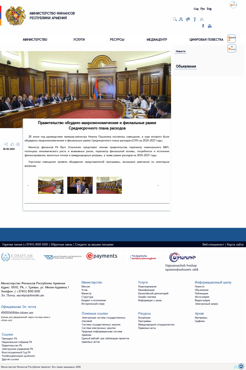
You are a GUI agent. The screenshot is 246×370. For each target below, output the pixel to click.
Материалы (201, 317)
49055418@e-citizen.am (17, 312)
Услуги (143, 282)
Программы (144, 321)
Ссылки (7, 334)
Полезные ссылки (95, 313)
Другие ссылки (10, 359)
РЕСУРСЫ (117, 39)
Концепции (144, 317)
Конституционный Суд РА (16, 352)
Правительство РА (12, 345)
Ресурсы (144, 313)
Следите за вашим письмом (94, 244)
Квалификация (146, 290)
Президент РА (9, 338)
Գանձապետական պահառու (18, 356)
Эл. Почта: (22, 295)
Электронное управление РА (17, 349)
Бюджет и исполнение (93, 300)
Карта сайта (235, 244)
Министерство (91, 282)
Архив (199, 313)
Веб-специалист (213, 244)
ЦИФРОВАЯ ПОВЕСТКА (206, 39)
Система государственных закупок (101, 324)
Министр (86, 293)
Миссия (85, 286)
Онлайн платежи (147, 297)
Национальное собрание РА (17, 342)
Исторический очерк (93, 303)
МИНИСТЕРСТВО (35, 39)
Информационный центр (213, 282)
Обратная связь (61, 244)
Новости (180, 51)
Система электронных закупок (99, 328)
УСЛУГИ (79, 39)
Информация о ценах (150, 300)
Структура (87, 297)
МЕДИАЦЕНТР (157, 39)
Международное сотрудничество (156, 324)
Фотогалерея (202, 297)
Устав (84, 290)
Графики (200, 321)
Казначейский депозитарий (153, 293)
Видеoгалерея (202, 300)
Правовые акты (147, 328)
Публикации (201, 293)
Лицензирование (147, 286)
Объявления (186, 66)
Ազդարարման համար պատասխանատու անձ (181, 267)
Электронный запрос (206, 303)
